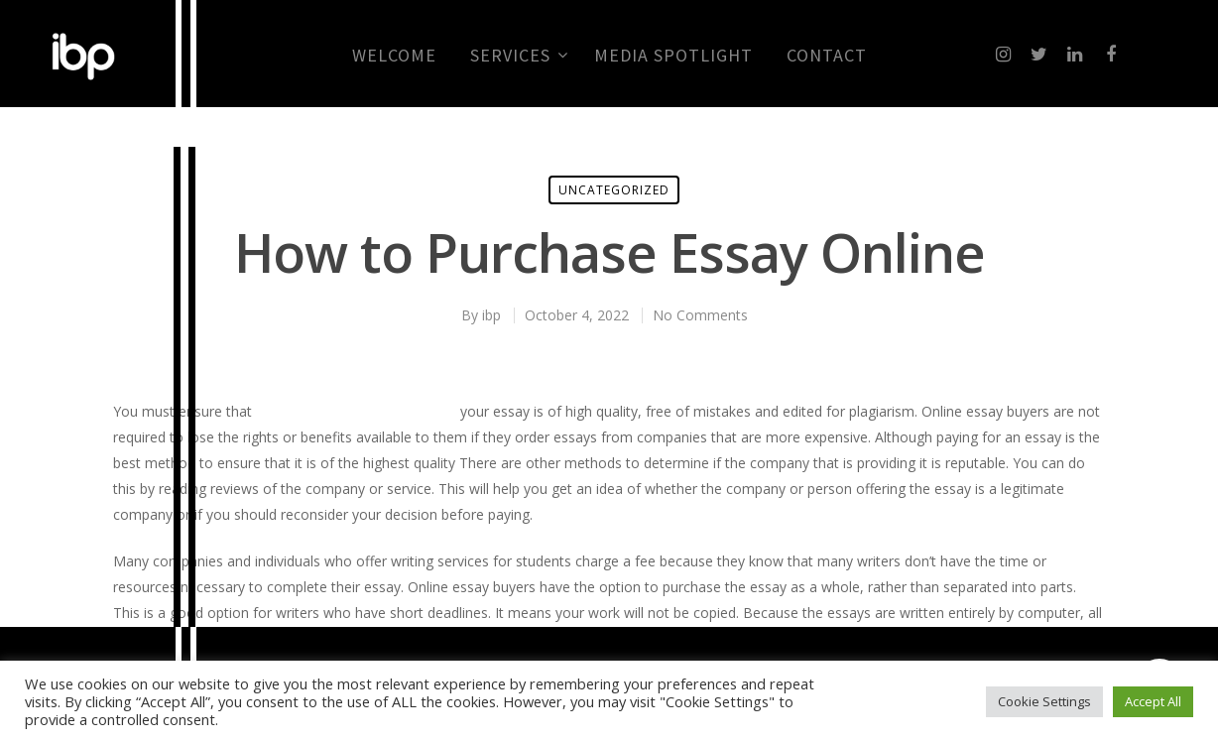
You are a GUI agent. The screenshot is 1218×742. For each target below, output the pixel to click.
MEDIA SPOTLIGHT (673, 55)
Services (518, 55)
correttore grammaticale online (356, 411)
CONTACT (827, 55)
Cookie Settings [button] (1044, 701)
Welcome (394, 55)
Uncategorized (614, 190)
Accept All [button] (1153, 701)
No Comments (700, 315)
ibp (491, 315)
